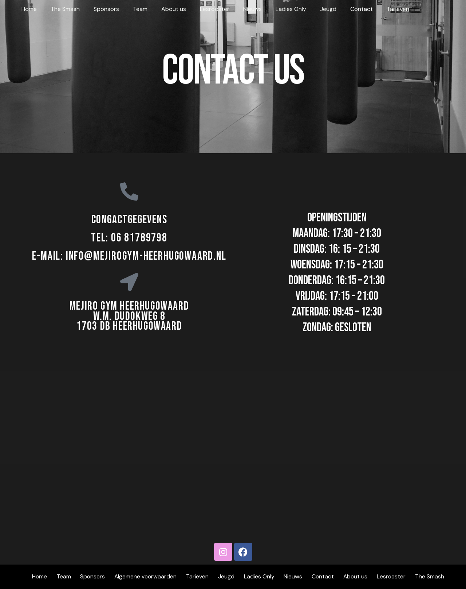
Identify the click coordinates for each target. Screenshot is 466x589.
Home (28, 9)
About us (163, 9)
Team (132, 9)
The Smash (61, 9)
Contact (340, 9)
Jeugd (309, 9)
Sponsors (101, 9)
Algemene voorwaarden (147, 577)
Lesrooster (202, 9)
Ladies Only (274, 9)
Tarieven (375, 9)
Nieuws (238, 9)
